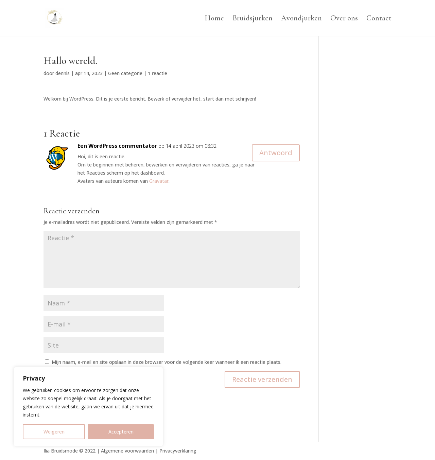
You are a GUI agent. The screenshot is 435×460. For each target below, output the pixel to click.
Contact (379, 19)
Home (214, 19)
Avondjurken (301, 19)
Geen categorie (125, 73)
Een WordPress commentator (117, 145)
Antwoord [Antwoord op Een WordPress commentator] (275, 152)
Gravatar (159, 181)
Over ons (344, 19)
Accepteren (121, 431)
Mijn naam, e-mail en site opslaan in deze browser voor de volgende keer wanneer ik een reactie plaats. (166, 362)
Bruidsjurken (252, 19)
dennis (62, 73)
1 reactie (157, 73)
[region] (88, 406)
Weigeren (54, 431)
